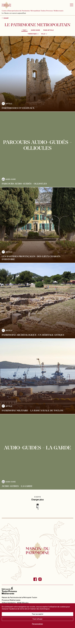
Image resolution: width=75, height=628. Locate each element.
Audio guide (35, 30)
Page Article (48, 30)
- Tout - (24, 30)
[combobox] (33, 33)
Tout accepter (37, 614)
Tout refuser (37, 619)
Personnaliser (37, 624)
